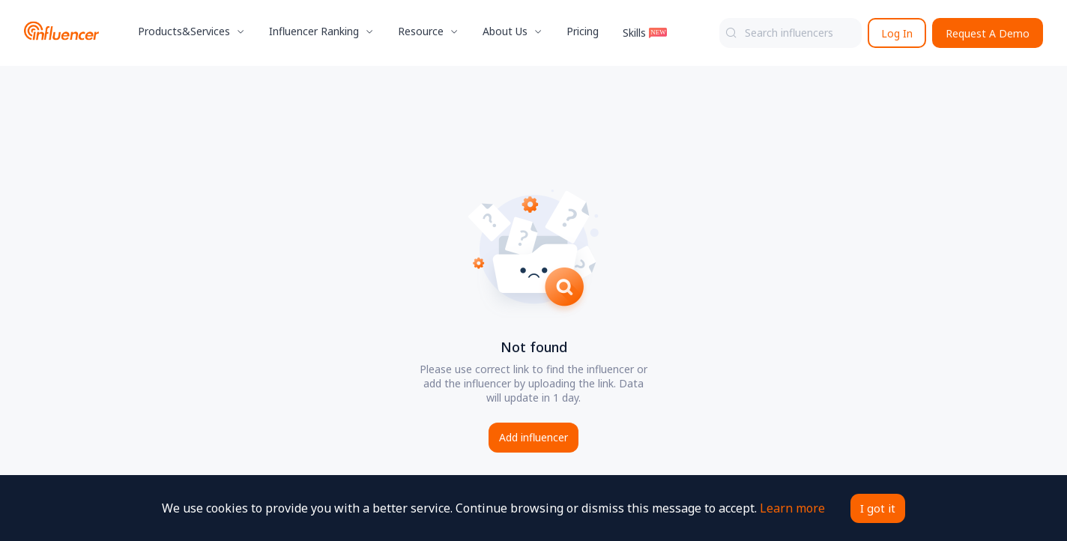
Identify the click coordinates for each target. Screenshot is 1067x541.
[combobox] (790, 33)
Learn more (790, 508)
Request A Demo (988, 33)
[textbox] (790, 33)
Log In (897, 33)
